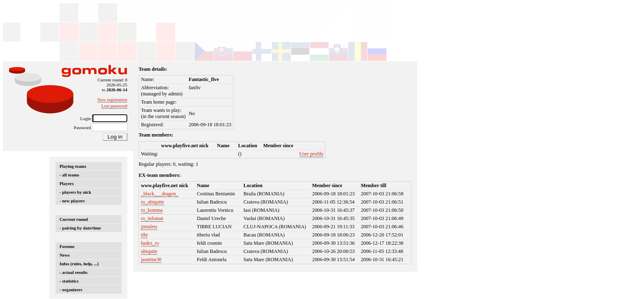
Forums (67, 246)
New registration (112, 99)
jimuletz (149, 226)
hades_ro (150, 243)
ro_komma (152, 210)
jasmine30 (151, 259)
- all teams (69, 174)
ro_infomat (152, 218)
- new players (72, 200)
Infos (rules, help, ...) (79, 263)
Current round (74, 219)
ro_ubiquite (152, 202)
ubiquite (149, 251)
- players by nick (75, 192)
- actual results (73, 272)
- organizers (71, 289)
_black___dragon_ (159, 194)
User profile (311, 154)
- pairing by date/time (80, 227)
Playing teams (73, 166)
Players (67, 183)
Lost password (114, 105)
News (65, 255)
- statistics (69, 280)
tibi (144, 235)
